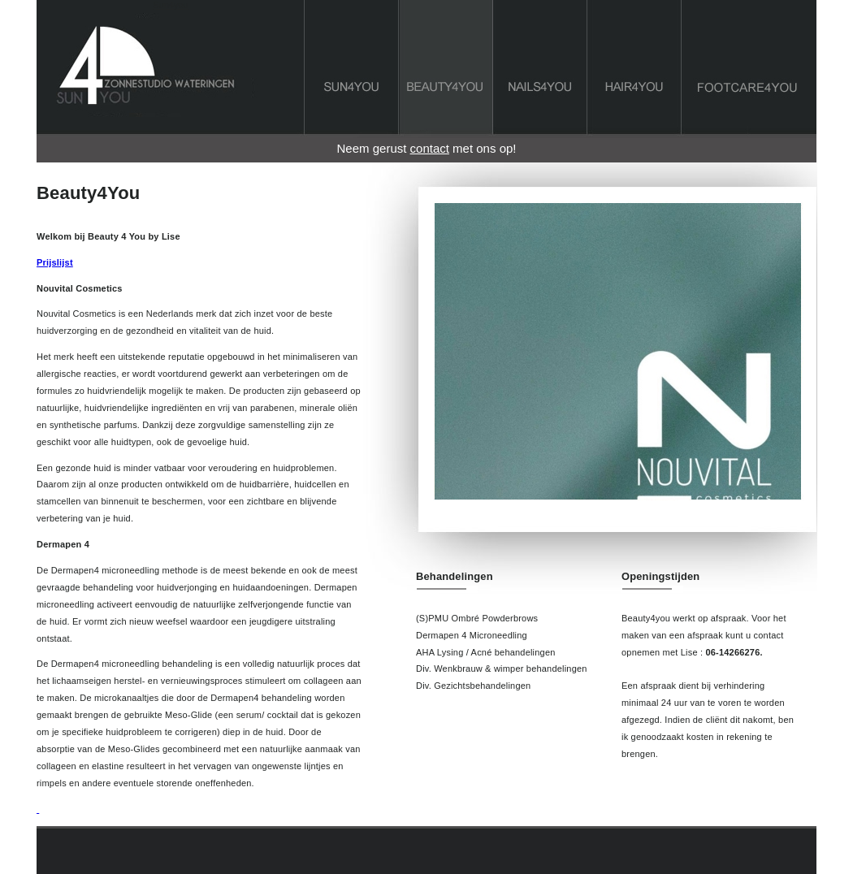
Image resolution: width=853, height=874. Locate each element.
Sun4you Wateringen (352, 72)
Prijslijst (55, 262)
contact (429, 148)
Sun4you (170, 5)
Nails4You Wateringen (540, 72)
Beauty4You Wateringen (446, 72)
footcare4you (749, 72)
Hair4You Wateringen (635, 72)
